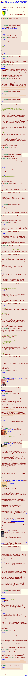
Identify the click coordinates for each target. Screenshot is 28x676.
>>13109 (3, 68)
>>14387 (10, 431)
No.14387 (18, 418)
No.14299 (18, 283)
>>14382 (8, 381)
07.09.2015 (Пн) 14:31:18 (8, 56)
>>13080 (3, 34)
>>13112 (3, 80)
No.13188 (18, 222)
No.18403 (17, 665)
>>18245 (3, 562)
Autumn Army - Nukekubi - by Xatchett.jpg (13, 480)
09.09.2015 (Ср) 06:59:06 (8, 104)
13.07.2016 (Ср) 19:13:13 (8, 231)
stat (26, 1)
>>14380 (3, 372)
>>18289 (3, 613)
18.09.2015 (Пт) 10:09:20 (8, 173)
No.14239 (18, 231)
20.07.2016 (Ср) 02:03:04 (8, 245)
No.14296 (18, 271)
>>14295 (3, 273)
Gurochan (12, 2)
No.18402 (23, 657)
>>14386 (3, 420)
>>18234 (3, 472)
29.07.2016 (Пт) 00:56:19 (8, 442)
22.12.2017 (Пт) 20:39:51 (8, 470)
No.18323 (18, 637)
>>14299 (3, 305)
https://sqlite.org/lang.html (11, 519)
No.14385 (18, 387)
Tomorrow (17, 2)
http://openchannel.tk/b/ (19, 188)
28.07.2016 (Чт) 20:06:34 (8, 387)
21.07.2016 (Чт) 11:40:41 (8, 303)
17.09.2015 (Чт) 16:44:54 (8, 158)
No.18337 (18, 643)
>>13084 (3, 39)
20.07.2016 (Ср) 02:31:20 (8, 254)
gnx (16, 1)
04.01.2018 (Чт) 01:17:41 (8, 649)
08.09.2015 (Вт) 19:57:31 (8, 99)
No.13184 (18, 192)
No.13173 (19, 183)
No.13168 (18, 158)
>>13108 (3, 66)
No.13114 (18, 78)
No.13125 (18, 104)
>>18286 (3, 592)
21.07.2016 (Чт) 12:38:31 (8, 328)
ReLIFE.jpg (6, 530)
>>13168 (3, 167)
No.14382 (18, 370)
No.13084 (19, 32)
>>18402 (3, 667)
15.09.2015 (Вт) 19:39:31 (9, 154)
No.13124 (18, 99)
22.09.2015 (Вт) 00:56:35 (8, 222)
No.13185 (18, 204)
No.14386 (18, 393)
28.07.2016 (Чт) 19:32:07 (8, 370)
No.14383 (16, 377)
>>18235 (14, 483)
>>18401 (3, 659)
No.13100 (18, 37)
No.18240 (18, 546)
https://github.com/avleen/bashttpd (9, 28)
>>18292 (3, 639)
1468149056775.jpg (8, 429)
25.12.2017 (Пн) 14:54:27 (8, 552)
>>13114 (3, 93)
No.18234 (18, 449)
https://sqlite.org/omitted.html (17, 521)
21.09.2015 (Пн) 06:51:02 (8, 204)
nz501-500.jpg (5, 9)
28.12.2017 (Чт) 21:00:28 (8, 595)
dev (7, 1)
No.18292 (18, 630)
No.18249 (18, 560)
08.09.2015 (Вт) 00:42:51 (8, 78)
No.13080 (19, 18)
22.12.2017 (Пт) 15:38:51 (8, 449)
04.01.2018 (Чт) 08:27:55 (8, 665)
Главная (25, 3)
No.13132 (19, 147)
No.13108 (18, 51)
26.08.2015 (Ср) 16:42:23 (17, 11)
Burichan (3, 2)
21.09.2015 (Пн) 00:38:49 (8, 192)
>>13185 (3, 218)
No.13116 (18, 91)
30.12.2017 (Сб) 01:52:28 (8, 643)
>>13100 (3, 45)
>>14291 (3, 257)
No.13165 (19, 154)
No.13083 (18, 25)
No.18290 (18, 611)
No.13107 (18, 43)
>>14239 (3, 247)
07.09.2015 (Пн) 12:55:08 (8, 43)
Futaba (7, 2)
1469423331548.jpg (8, 443)
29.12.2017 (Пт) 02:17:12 (8, 620)
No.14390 (18, 428)
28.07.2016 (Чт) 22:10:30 (8, 428)
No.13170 (18, 173)
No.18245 (18, 552)
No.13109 (18, 56)
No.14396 (18, 442)
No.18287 (18, 590)
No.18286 (18, 568)
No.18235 (18, 470)
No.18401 (18, 649)
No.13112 (18, 64)
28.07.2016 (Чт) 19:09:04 (8, 356)
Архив (21, 2)
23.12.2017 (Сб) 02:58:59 (8, 546)
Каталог (25, 2)
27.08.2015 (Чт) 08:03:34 (9, 18)
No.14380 (18, 356)
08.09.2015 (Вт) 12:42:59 (8, 91)
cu (5, 1)
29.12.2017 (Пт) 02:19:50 (8, 630)
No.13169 (18, 165)
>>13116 (3, 101)
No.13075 (9, 12)
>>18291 (3, 632)
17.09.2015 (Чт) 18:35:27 (8, 165)
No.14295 (18, 254)
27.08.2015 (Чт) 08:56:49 (8, 25)
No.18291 (18, 620)
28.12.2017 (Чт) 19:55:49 (8, 590)
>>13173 (3, 194)
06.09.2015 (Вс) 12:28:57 (8, 37)
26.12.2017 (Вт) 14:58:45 (8, 560)
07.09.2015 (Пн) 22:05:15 (8, 64)
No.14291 (18, 245)
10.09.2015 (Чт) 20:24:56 (9, 147)
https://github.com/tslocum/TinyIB (9, 23)
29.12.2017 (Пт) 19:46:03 (8, 637)
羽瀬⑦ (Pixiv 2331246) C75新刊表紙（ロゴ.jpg (14, 378)
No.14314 (18, 328)
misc (21, 1)
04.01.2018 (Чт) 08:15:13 (11, 657)
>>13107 (3, 53)
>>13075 (3, 233)
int (18, 1)
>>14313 (3, 334)
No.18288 (18, 595)
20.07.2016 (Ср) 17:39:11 (8, 283)
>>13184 (3, 224)
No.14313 (18, 303)
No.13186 (19, 215)
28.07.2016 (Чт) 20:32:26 (8, 393)
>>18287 (3, 601)
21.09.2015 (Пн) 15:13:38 (9, 215)
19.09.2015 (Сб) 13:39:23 (9, 183)
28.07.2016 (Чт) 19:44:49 (7, 377)
